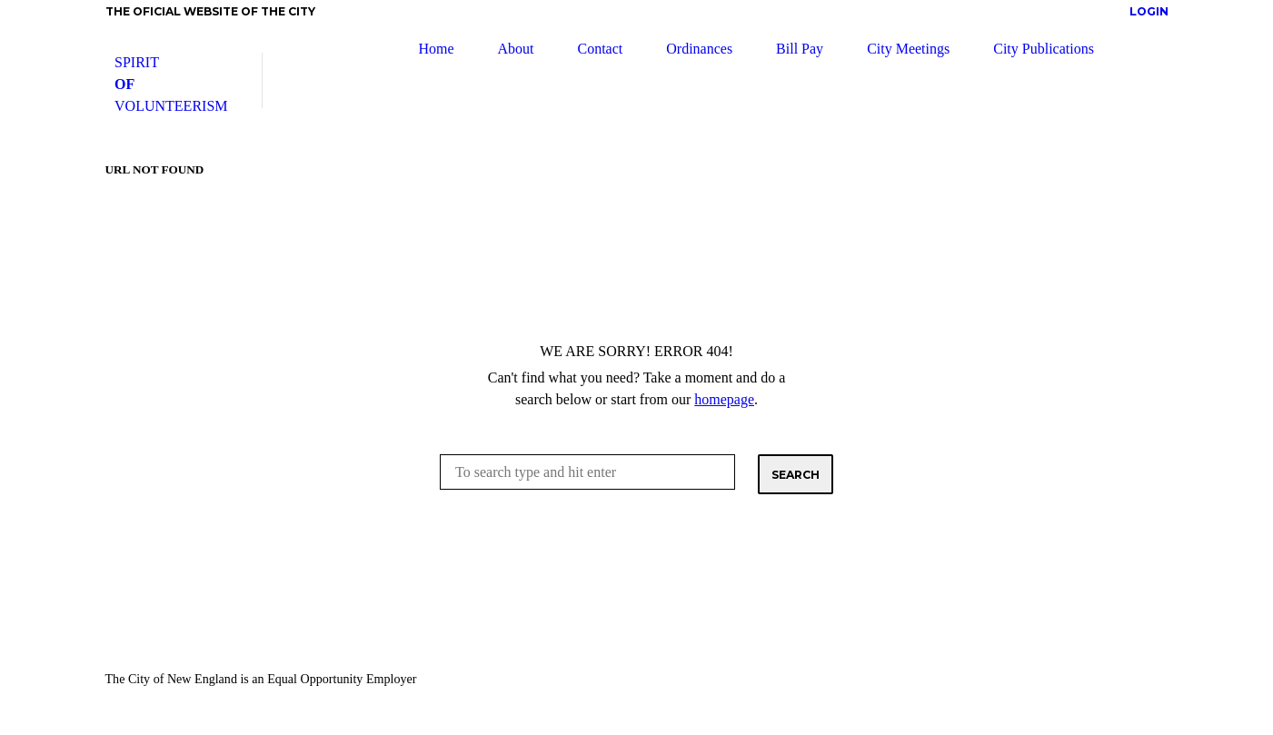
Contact (599, 48)
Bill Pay (799, 48)
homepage (724, 399)
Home (435, 48)
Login (1149, 11)
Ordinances (699, 48)
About (515, 48)
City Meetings (908, 48)
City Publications (1043, 48)
